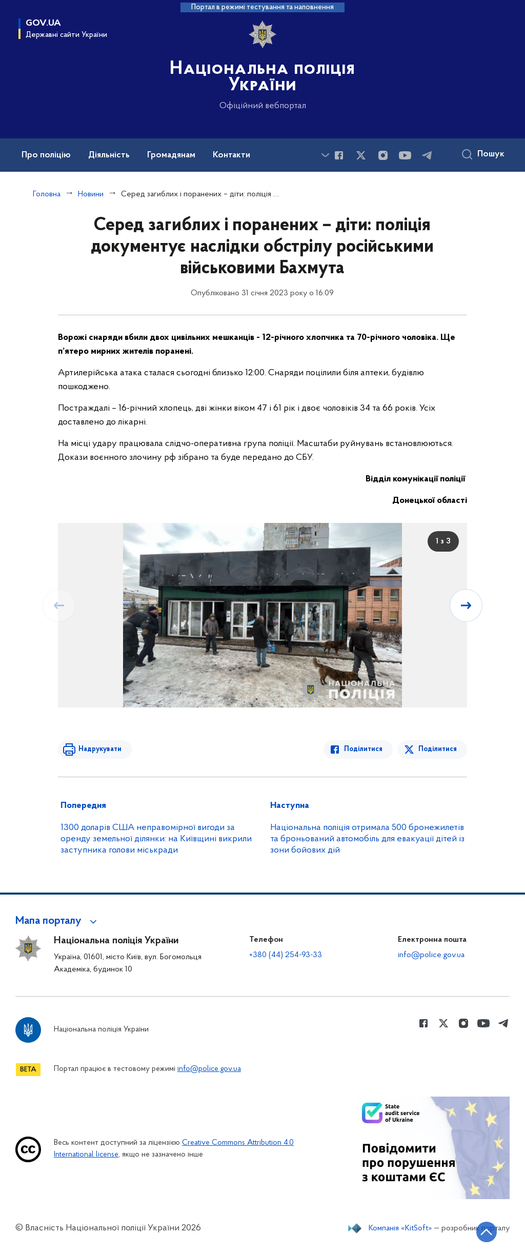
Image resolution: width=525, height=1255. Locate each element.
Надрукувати (100, 749)
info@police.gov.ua (431, 955)
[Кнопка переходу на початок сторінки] (486, 1232)
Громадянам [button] (171, 155)
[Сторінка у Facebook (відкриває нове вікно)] (339, 155)
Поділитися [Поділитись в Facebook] (363, 749)
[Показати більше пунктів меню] (325, 155)
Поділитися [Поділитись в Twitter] (437, 749)
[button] (57, 921)
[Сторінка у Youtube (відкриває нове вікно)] (405, 155)
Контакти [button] (231, 155)
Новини (91, 194)
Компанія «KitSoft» (400, 1228)
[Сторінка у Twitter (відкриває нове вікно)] (361, 155)
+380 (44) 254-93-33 (285, 955)
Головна (46, 194)
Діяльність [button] (109, 155)
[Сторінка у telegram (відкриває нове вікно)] (427, 155)
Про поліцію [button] (46, 155)
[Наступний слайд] (466, 605)
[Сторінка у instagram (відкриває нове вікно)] (383, 155)
